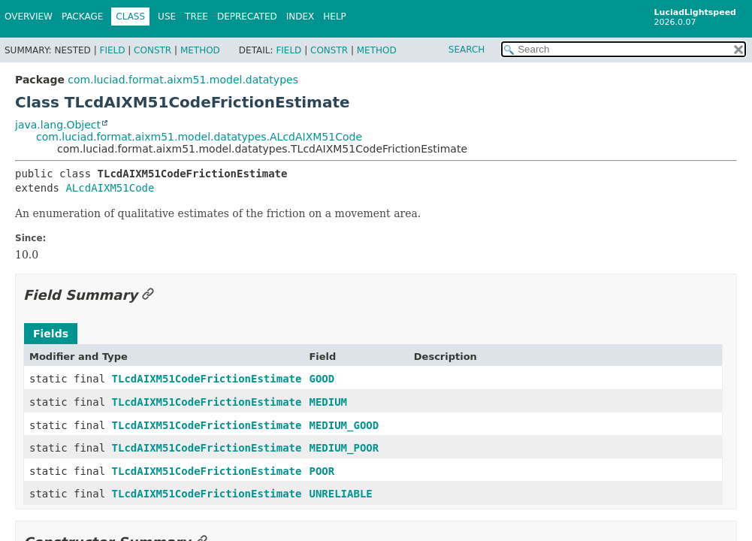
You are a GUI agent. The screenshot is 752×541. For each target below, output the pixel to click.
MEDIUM (328, 402)
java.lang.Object (58, 125)
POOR (321, 471)
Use (167, 16)
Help (334, 16)
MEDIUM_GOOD (344, 425)
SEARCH (466, 49)
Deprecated (247, 16)
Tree (196, 16)
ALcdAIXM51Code (109, 188)
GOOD (321, 379)
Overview (29, 16)
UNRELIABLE (340, 494)
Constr (152, 50)
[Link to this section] (148, 295)
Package (82, 16)
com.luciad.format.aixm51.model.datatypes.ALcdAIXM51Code (199, 137)
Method (200, 50)
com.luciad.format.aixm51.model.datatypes (183, 80)
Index (300, 16)
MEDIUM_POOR (344, 448)
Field (112, 50)
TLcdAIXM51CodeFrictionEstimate (207, 379)
